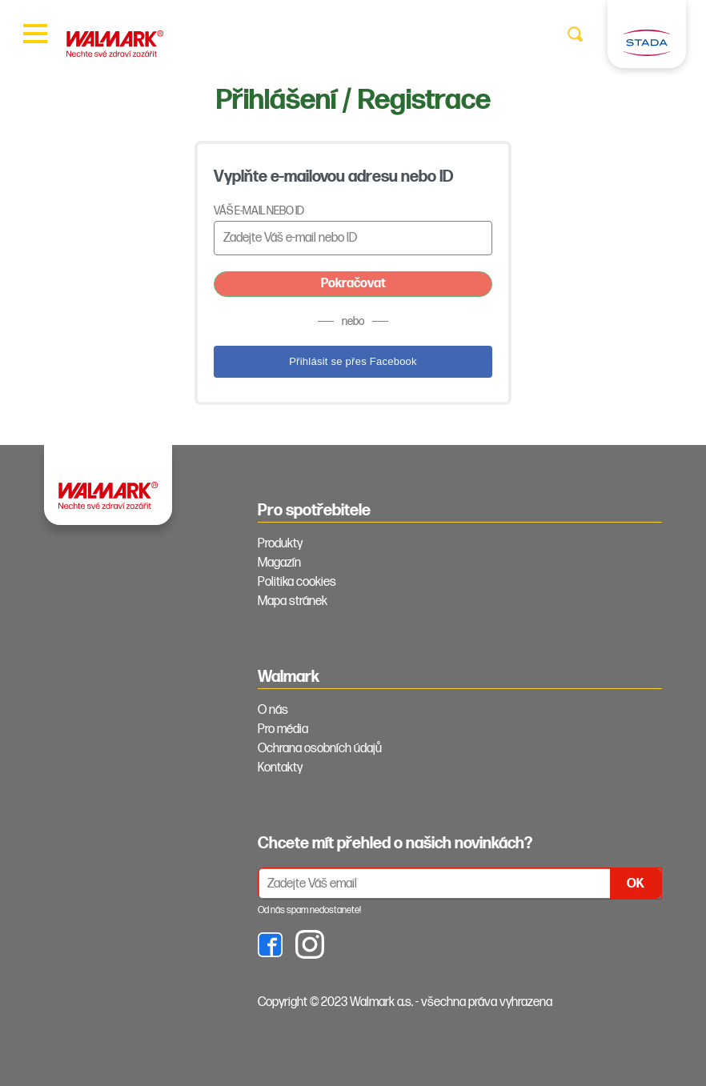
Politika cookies (297, 582)
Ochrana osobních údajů (320, 748)
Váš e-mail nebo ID (259, 211)
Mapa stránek (292, 601)
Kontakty (280, 767)
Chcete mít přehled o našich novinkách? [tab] (395, 843)
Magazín (279, 563)
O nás (273, 710)
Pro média (283, 729)
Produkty (280, 543)
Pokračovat (353, 283)
